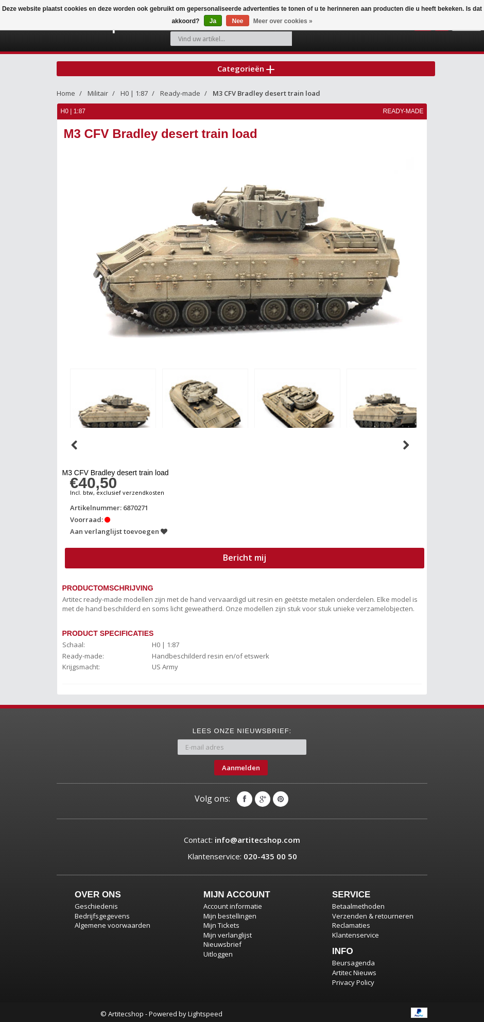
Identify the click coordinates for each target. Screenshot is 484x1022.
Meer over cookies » (283, 21)
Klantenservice (355, 931)
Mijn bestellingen (229, 912)
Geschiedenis (96, 903)
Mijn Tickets (221, 922)
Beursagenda (353, 959)
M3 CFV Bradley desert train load (266, 91)
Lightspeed (205, 1010)
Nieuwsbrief (222, 941)
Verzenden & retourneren (372, 912)
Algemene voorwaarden (112, 922)
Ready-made (180, 91)
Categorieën (245, 64)
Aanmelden (241, 764)
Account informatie (232, 903)
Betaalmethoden (358, 903)
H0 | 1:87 (134, 91)
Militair (98, 91)
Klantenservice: (242, 852)
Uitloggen (218, 950)
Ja (213, 21)
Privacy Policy (353, 978)
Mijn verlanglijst (227, 931)
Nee (237, 21)
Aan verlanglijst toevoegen (119, 527)
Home (66, 91)
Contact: (242, 837)
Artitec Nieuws (354, 969)
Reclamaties (351, 922)
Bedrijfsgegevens (102, 912)
